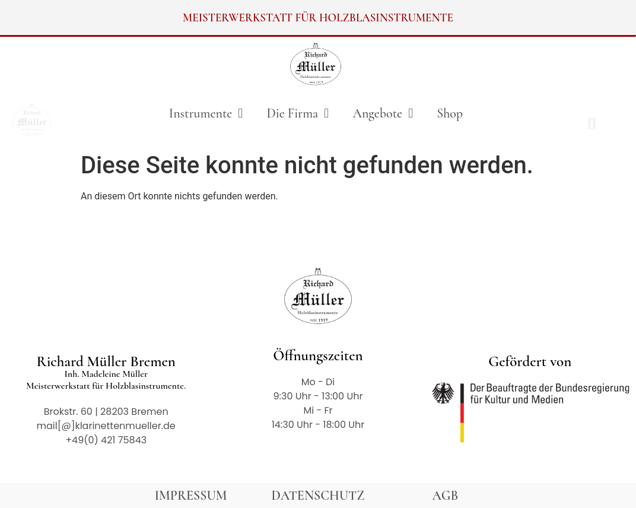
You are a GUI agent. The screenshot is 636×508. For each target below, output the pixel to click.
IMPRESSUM (191, 495)
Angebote (382, 113)
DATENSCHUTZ (318, 495)
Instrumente (206, 113)
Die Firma (297, 113)
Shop (450, 113)
